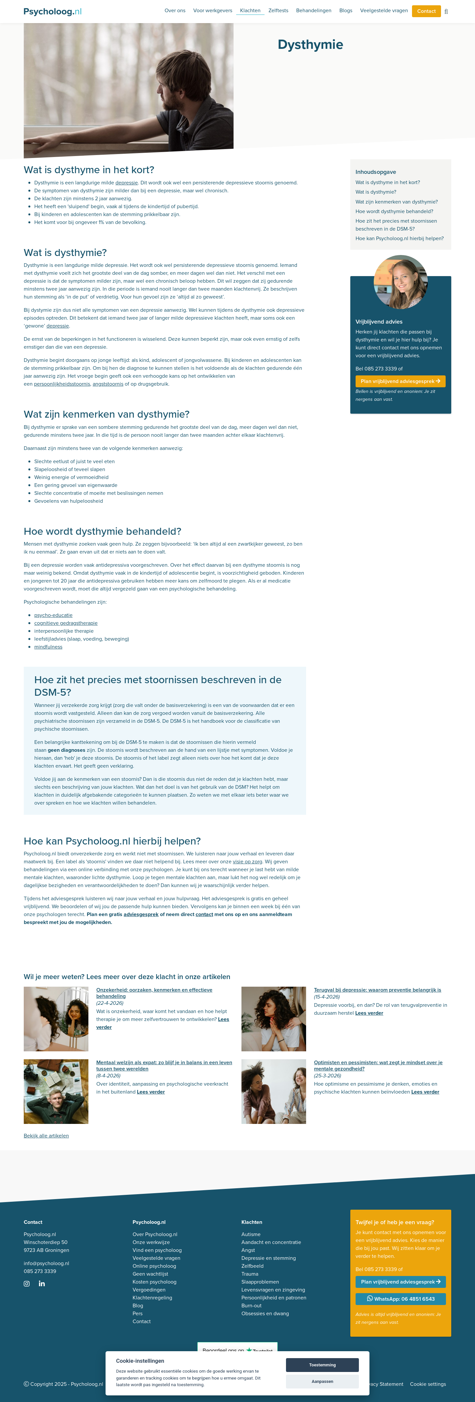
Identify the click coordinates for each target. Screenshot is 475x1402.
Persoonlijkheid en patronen (273, 1297)
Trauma (249, 1274)
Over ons (175, 10)
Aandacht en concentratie (271, 1242)
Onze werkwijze (151, 1242)
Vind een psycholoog (157, 1250)
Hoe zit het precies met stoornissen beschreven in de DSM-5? (396, 225)
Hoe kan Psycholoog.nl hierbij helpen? (400, 238)
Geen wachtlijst (150, 1274)
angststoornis (108, 384)
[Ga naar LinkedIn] (46, 1284)
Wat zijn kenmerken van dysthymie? (397, 202)
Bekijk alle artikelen (46, 1135)
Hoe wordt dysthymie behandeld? (394, 211)
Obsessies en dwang (265, 1313)
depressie (126, 182)
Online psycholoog (154, 1266)
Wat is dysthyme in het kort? (388, 182)
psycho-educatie (53, 615)
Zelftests (278, 10)
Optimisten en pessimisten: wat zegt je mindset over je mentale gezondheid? (378, 1065)
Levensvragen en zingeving (273, 1289)
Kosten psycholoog (154, 1282)
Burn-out (251, 1305)
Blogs (345, 10)
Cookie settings (428, 1384)
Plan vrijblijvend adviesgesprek (400, 381)
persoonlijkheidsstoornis (62, 384)
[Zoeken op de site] (446, 12)
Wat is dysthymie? (376, 192)
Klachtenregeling (152, 1297)
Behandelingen (314, 10)
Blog (138, 1305)
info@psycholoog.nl (46, 1263)
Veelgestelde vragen (384, 10)
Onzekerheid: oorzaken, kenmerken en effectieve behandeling (154, 993)
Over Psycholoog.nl (155, 1234)
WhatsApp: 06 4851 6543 (401, 1299)
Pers (137, 1313)
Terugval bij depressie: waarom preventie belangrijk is (377, 990)
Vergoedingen (149, 1289)
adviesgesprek (141, 914)
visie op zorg (247, 861)
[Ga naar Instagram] (31, 1284)
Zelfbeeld (252, 1266)
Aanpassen (322, 1381)
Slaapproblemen (260, 1282)
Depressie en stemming (268, 1258)
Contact (426, 11)
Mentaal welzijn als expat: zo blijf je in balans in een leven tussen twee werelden (164, 1065)
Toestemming (322, 1364)
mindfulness (48, 647)
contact (204, 914)
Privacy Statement (382, 1384)
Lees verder (369, 1013)
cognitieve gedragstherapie (66, 623)
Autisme (251, 1234)
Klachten (250, 10)
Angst (248, 1250)
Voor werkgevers (212, 10)
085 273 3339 (40, 1271)
